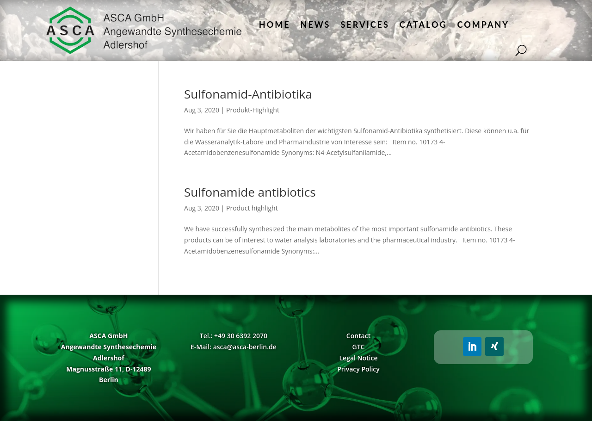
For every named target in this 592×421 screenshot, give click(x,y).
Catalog (423, 24)
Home (274, 24)
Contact (358, 335)
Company (483, 24)
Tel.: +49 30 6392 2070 (233, 335)
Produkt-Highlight (252, 109)
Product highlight (252, 208)
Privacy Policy (358, 369)
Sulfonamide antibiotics (249, 192)
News (316, 24)
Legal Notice (358, 357)
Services (364, 24)
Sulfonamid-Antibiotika (248, 94)
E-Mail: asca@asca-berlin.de (234, 346)
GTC (358, 346)
